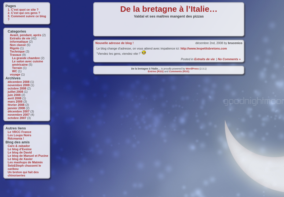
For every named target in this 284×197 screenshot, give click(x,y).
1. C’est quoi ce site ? (23, 9)
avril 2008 (14, 98)
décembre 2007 (19, 111)
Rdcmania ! (16, 138)
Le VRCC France (19, 132)
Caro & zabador (19, 145)
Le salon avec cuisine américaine (27, 63)
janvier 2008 (16, 108)
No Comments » (229, 59)
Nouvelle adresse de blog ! (114, 43)
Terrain (17, 67)
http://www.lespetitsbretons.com (203, 48)
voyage (15, 74)
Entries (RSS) (156, 71)
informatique (19, 41)
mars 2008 (15, 101)
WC (14, 71)
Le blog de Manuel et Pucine (28, 155)
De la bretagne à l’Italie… (168, 8)
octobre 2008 (17, 88)
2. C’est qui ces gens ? (24, 13)
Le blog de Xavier (20, 159)
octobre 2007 (17, 118)
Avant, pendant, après (25, 35)
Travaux (15, 54)
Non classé (18, 45)
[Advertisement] (169, 26)
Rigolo (14, 48)
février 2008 (16, 104)
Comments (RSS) (179, 71)
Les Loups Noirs (19, 135)
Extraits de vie (20, 38)
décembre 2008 (19, 81)
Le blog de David (20, 152)
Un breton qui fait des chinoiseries (23, 173)
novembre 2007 (19, 114)
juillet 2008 (15, 91)
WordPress (192, 68)
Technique (17, 51)
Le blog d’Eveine (20, 149)
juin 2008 (14, 95)
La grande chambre (26, 58)
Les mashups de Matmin (25, 162)
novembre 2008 (19, 85)
